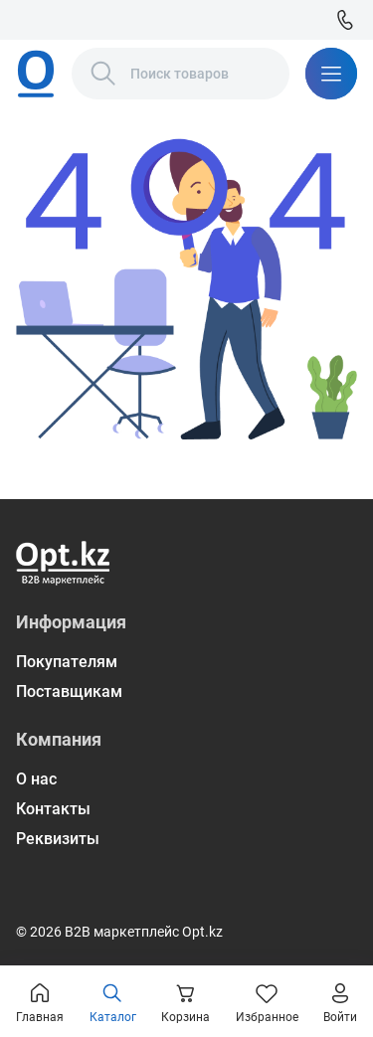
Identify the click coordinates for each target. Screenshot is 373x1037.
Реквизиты (57, 838)
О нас (36, 779)
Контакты (53, 808)
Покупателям (66, 661)
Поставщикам (69, 691)
